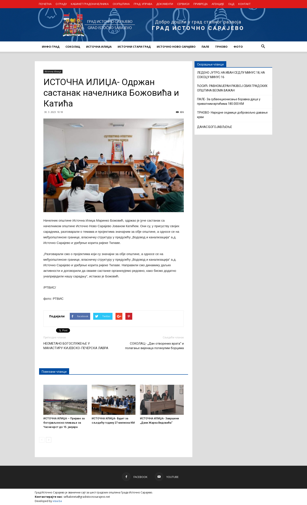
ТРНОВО (221, 47)
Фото (238, 47)
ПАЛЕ (205, 47)
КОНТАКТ (244, 4)
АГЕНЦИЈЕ (218, 4)
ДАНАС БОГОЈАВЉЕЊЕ (214, 127)
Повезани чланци (54, 371)
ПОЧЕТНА (45, 4)
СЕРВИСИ (183, 4)
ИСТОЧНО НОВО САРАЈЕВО (176, 47)
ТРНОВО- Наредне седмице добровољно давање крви (232, 115)
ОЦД (231, 4)
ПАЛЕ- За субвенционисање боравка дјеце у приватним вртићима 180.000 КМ (228, 101)
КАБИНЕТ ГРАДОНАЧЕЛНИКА (90, 4)
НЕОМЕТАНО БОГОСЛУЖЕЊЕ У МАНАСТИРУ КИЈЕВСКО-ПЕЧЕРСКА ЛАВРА (75, 346)
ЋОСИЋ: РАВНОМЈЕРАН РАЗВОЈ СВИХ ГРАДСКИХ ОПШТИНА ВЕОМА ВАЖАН (232, 88)
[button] (263, 46)
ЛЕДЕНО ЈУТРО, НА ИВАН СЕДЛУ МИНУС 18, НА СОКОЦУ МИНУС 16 (231, 75)
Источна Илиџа (53, 71)
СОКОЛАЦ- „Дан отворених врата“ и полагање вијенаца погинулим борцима (154, 346)
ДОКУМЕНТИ (164, 4)
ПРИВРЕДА (200, 4)
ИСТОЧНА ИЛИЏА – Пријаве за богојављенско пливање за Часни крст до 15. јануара (64, 423)
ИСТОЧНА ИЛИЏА (99, 47)
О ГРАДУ (61, 4)
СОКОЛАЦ (72, 47)
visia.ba (57, 501)
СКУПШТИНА (121, 4)
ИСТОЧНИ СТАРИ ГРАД (134, 47)
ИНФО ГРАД (50, 47)
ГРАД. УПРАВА (143, 4)
